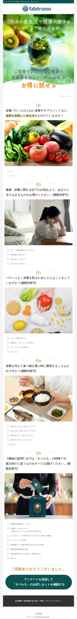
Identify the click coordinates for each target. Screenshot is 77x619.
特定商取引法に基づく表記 (34, 601)
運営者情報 (38, 613)
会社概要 (18, 601)
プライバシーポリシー (53, 601)
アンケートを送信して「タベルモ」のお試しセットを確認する (38, 582)
